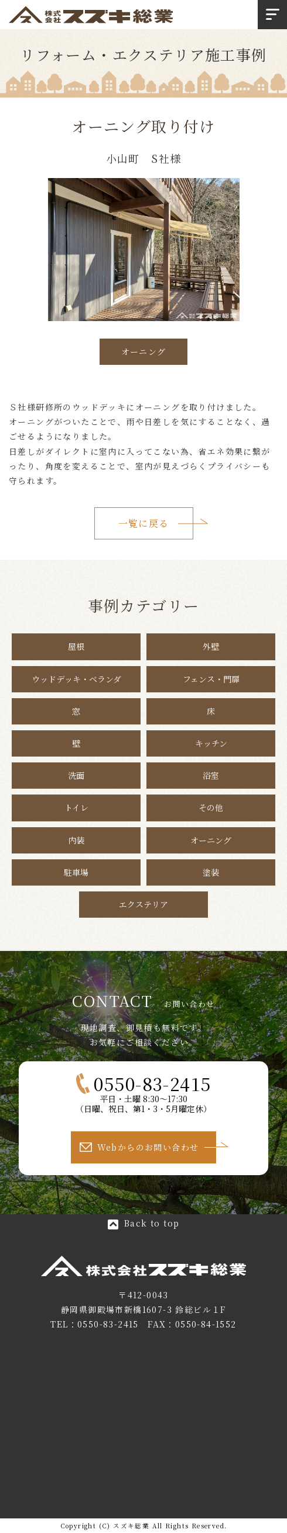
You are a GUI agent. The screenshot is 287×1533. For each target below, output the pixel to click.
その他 (211, 807)
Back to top (151, 1223)
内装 (76, 840)
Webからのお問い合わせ (148, 1147)
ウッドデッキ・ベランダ (76, 679)
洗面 (76, 775)
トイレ (76, 807)
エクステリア (143, 904)
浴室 (211, 775)
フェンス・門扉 (211, 679)
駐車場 (76, 872)
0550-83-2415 (108, 1324)
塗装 (211, 872)
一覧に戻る (143, 523)
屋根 (76, 646)
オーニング (143, 351)
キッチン (211, 743)
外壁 (211, 646)
